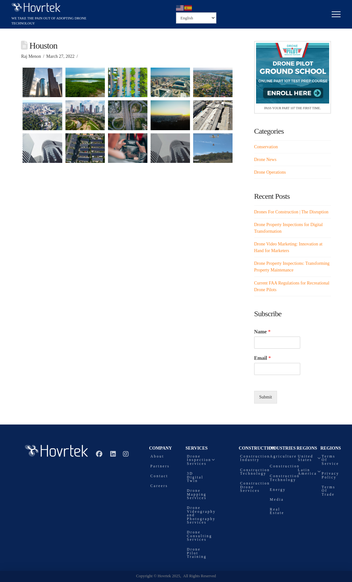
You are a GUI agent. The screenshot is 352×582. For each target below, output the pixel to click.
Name (262, 331)
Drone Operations (270, 172)
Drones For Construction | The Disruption (291, 212)
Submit (265, 397)
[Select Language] (196, 17)
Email (262, 358)
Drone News (265, 159)
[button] (336, 14)
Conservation (266, 146)
